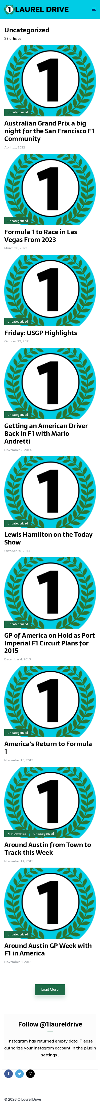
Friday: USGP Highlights (40, 333)
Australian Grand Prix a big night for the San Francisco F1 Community (49, 131)
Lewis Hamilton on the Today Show (48, 538)
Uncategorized (17, 112)
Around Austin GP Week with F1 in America (48, 950)
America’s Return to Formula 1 (48, 748)
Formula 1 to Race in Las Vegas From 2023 (40, 236)
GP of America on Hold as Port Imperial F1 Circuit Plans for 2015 (49, 643)
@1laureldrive (61, 1024)
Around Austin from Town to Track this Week (47, 849)
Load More (50, 989)
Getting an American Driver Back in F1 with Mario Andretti (46, 433)
